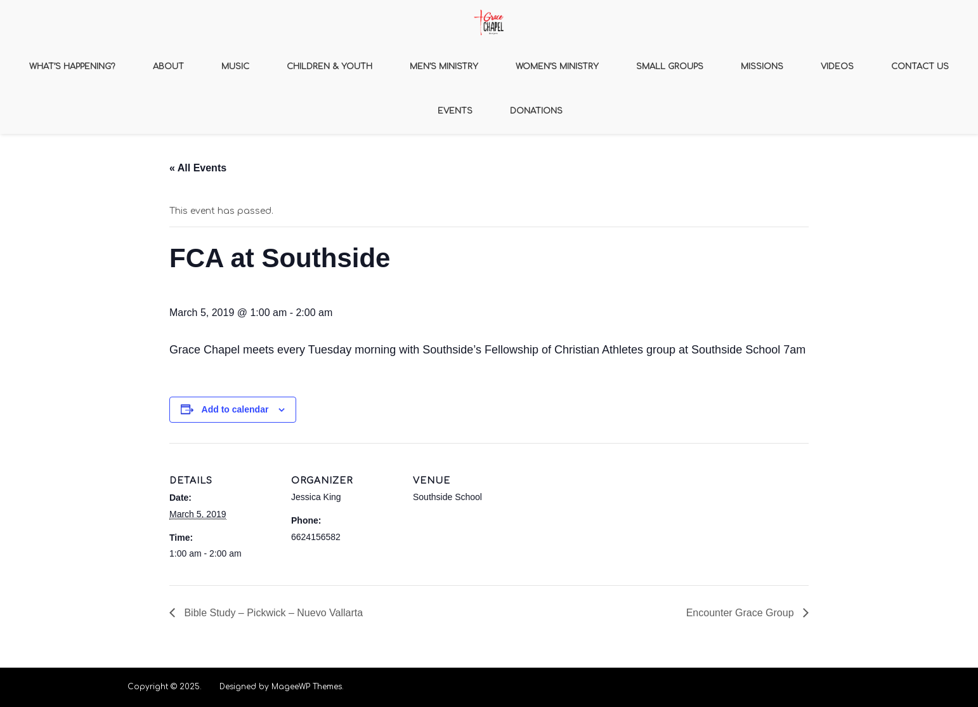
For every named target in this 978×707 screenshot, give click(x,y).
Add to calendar (235, 409)
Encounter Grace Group (741, 612)
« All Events (197, 167)
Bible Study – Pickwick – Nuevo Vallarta (272, 612)
